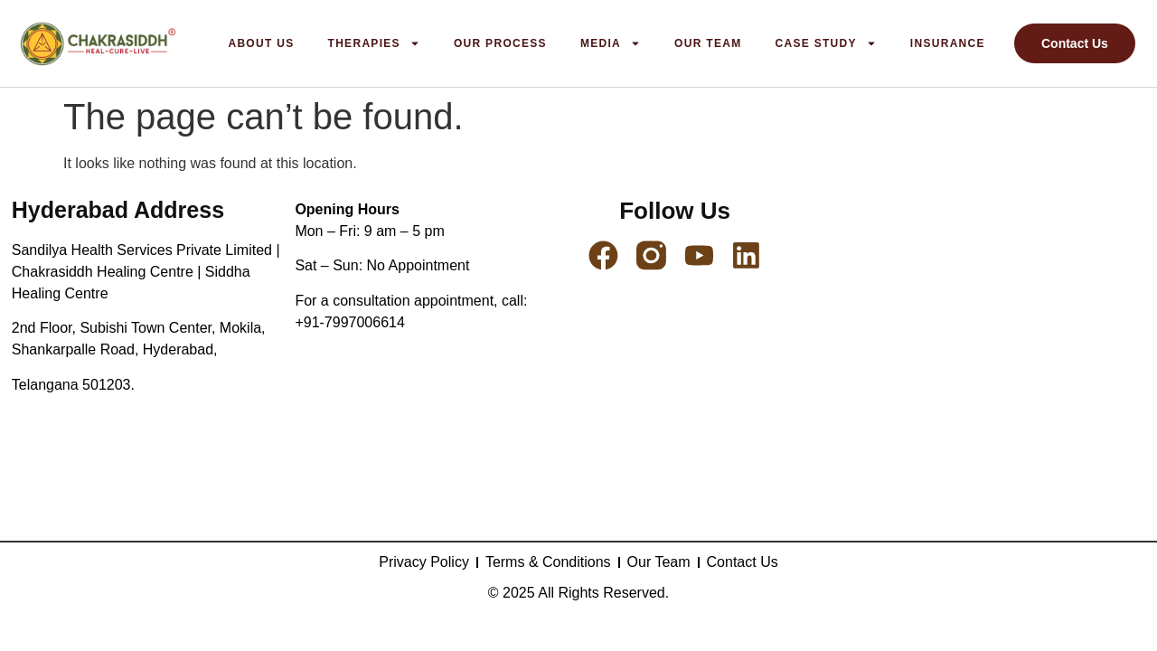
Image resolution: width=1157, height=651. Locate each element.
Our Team (707, 43)
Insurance (947, 43)
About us (261, 43)
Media (610, 43)
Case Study (825, 43)
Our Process (500, 43)
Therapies (374, 43)
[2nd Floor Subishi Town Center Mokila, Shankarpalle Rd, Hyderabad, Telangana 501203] (975, 364)
